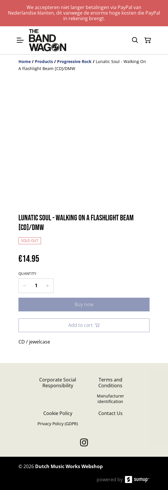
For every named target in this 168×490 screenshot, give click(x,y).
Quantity (27, 274)
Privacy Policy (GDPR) (57, 423)
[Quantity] (36, 285)
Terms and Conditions (110, 382)
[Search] (134, 40)
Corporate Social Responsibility (57, 382)
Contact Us (110, 413)
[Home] (24, 61)
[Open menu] (20, 40)
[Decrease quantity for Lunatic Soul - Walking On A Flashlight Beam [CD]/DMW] (24, 285)
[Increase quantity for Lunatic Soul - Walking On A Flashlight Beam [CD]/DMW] (48, 285)
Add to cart (84, 325)
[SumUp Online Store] (137, 479)
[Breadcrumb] (84, 65)
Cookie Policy (57, 413)
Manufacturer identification (110, 398)
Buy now (84, 304)
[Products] (44, 61)
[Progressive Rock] (74, 61)
